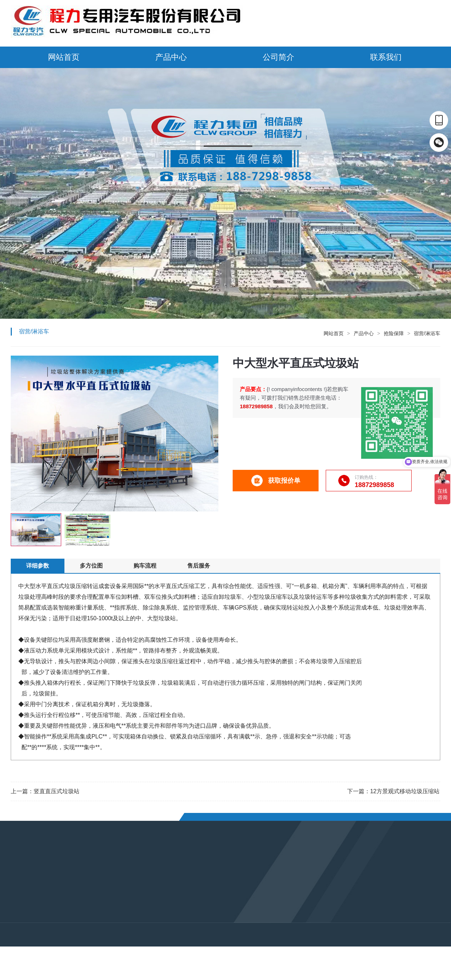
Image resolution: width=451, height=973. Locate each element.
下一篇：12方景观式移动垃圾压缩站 (393, 791)
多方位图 (91, 566)
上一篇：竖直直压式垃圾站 (45, 791)
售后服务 (198, 566)
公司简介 (278, 57)
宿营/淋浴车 (427, 333)
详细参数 (37, 566)
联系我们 (386, 57)
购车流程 (145, 566)
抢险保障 (394, 333)
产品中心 (171, 57)
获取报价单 (275, 480)
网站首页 (63, 57)
